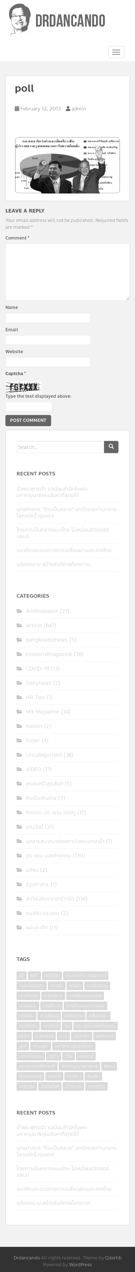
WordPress (80, 1265)
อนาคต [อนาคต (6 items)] (54, 1076)
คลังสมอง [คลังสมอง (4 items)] (73, 1016)
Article (34, 625)
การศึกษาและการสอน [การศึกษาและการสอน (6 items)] (85, 1006)
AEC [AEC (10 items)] (34, 975)
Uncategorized (44, 755)
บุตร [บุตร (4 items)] (63, 1036)
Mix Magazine (42, 712)
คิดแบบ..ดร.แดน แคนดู (51, 812)
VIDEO (33, 769)
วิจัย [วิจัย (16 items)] (68, 1056)
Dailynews (38, 683)
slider (33, 740)
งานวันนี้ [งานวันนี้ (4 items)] (50, 1026)
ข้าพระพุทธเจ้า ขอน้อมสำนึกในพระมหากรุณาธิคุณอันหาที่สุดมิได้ (52, 492)
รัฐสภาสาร (37, 884)
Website (14, 351)
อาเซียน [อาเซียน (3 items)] (74, 1076)
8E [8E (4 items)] (21, 975)
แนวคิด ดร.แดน (42, 913)
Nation (34, 726)
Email (11, 330)
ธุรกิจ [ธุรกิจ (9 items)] (24, 1036)
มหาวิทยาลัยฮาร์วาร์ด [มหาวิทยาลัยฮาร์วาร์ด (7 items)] (74, 1046)
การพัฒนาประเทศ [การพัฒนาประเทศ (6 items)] (85, 996)
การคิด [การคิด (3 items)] (56, 986)
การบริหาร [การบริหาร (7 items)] (53, 996)
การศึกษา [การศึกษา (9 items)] (51, 1006)
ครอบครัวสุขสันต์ (44, 784)
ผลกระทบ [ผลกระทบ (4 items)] (104, 1036)
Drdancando (27, 1258)
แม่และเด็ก (37, 927)
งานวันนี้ (34, 827)
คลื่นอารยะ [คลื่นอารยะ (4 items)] (98, 1016)
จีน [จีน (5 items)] (67, 1026)
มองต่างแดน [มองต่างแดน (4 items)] (30, 1056)
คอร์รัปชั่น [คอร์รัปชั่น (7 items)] (28, 1026)
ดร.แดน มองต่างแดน (48, 856)
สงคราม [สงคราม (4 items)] (85, 1056)
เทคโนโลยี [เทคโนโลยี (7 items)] (50, 1086)
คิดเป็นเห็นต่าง (41, 798)
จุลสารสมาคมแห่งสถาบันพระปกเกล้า (65, 841)
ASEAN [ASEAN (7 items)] (52, 975)
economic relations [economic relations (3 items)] (86, 975)
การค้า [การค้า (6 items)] (75, 986)
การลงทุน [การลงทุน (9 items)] (28, 1006)
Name (11, 307)
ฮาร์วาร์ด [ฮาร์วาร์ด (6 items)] (27, 1086)
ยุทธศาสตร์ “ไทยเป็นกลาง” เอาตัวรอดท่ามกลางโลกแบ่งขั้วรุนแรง (67, 513)
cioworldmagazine (49, 654)
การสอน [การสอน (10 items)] (26, 1016)
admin (79, 109)
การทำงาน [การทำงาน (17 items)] (28, 996)
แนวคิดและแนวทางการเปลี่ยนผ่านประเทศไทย (64, 550)
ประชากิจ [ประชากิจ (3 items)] (81, 1036)
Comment (17, 238)
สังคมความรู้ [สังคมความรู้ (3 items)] (30, 1076)
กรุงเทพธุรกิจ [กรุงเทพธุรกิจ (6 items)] (31, 986)
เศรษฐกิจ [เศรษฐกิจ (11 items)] (96, 1086)
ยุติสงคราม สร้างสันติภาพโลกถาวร (54, 564)
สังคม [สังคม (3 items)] (109, 1066)
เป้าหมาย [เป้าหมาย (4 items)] (73, 1086)
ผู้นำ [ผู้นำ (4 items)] (23, 1046)
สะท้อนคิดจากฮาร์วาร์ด (50, 899)
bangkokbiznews (47, 640)
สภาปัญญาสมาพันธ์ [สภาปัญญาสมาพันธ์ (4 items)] (79, 1066)
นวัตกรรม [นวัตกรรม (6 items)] (44, 1036)
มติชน (32, 870)
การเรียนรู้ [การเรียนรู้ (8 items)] (49, 1016)
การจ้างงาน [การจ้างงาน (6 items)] (97, 986)
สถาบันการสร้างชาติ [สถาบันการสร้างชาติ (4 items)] (37, 1066)
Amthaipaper (42, 611)
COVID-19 (37, 669)
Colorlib (113, 1258)
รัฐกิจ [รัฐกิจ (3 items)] (54, 1056)
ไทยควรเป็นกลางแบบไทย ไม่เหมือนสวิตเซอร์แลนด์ (63, 533)
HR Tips (35, 697)
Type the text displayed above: (38, 396)
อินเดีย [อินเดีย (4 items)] (93, 1076)
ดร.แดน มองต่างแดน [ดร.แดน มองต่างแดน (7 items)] (95, 1026)
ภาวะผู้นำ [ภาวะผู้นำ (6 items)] (41, 1046)
